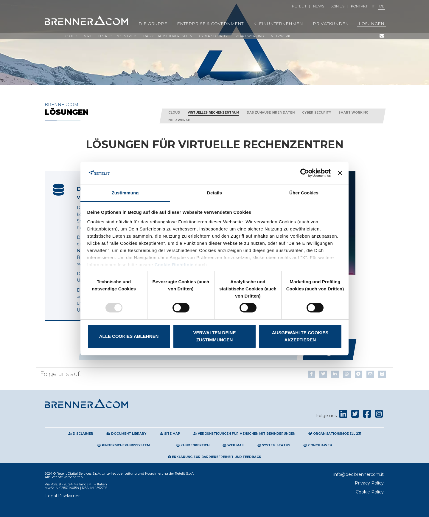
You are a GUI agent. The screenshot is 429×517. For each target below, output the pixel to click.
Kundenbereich (193, 445)
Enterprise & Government (210, 23)
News (318, 6)
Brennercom (98, 109)
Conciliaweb (317, 445)
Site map (169, 434)
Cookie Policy (370, 492)
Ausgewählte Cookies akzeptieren (300, 336)
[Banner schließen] (340, 173)
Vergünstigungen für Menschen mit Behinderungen (244, 434)
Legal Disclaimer (62, 496)
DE (381, 6)
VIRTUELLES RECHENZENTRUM (110, 36)
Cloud (71, 36)
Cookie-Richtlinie (174, 264)
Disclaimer (81, 434)
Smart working (249, 36)
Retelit (299, 6)
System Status (273, 445)
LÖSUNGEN (371, 23)
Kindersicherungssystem (123, 445)
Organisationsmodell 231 (334, 434)
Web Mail (233, 445)
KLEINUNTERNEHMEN (278, 23)
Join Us (337, 6)
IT (373, 6)
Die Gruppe (153, 23)
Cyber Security (213, 36)
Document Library (126, 434)
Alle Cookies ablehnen (128, 336)
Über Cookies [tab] (303, 192)
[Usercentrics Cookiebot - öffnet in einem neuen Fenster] (305, 172)
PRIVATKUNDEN (331, 23)
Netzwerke (282, 36)
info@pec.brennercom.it (358, 474)
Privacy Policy (369, 483)
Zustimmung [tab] (125, 192)
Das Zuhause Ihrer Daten (167, 36)
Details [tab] (214, 192)
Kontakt (359, 6)
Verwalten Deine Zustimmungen (214, 336)
